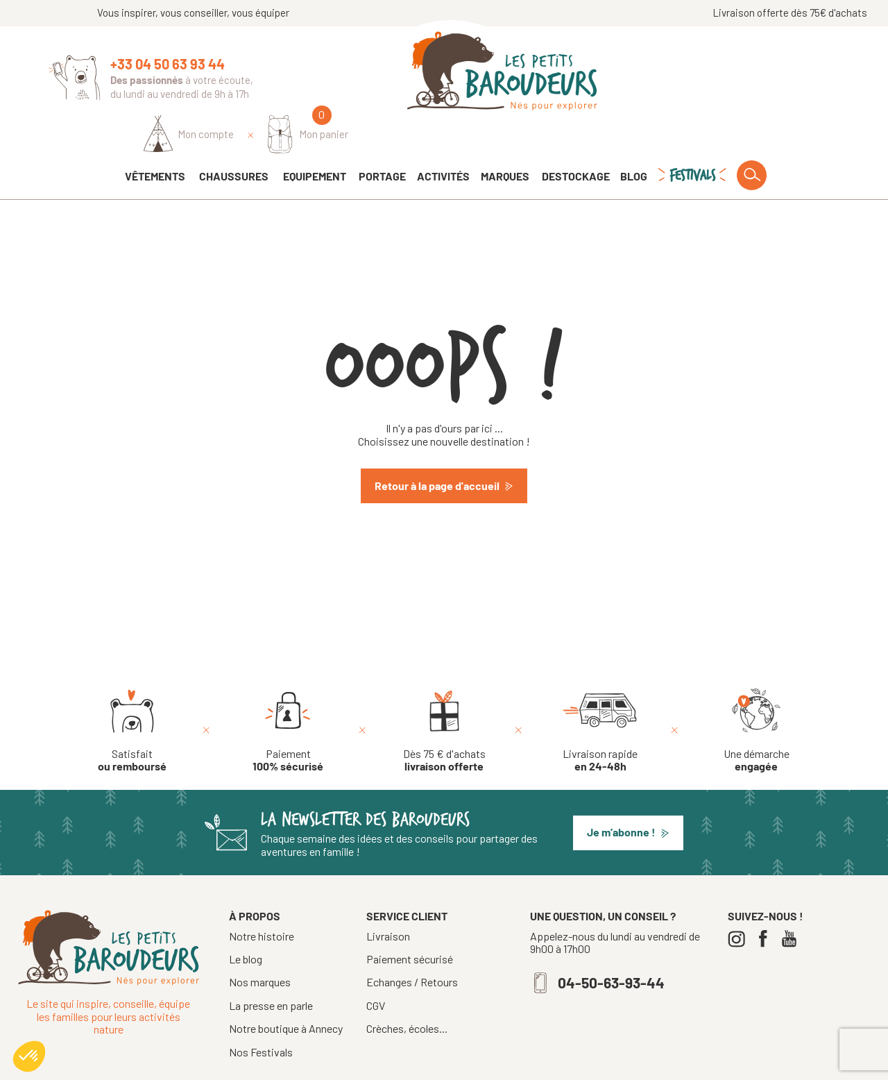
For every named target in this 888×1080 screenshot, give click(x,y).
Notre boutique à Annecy (286, 989)
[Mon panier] (798, 74)
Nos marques (260, 943)
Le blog (245, 920)
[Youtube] (792, 900)
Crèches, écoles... (406, 990)
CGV (375, 967)
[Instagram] (740, 900)
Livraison (388, 897)
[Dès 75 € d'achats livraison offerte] (444, 692)
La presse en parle (271, 966)
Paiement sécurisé (409, 920)
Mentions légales (484, 1064)
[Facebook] (766, 900)
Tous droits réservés (394, 1064)
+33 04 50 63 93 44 (167, 64)
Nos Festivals (261, 1013)
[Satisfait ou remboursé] (132, 692)
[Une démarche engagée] (756, 692)
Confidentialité (564, 1064)
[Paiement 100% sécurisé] (288, 692)
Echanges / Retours (412, 943)
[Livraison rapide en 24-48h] (600, 692)
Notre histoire (261, 897)
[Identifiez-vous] (679, 74)
